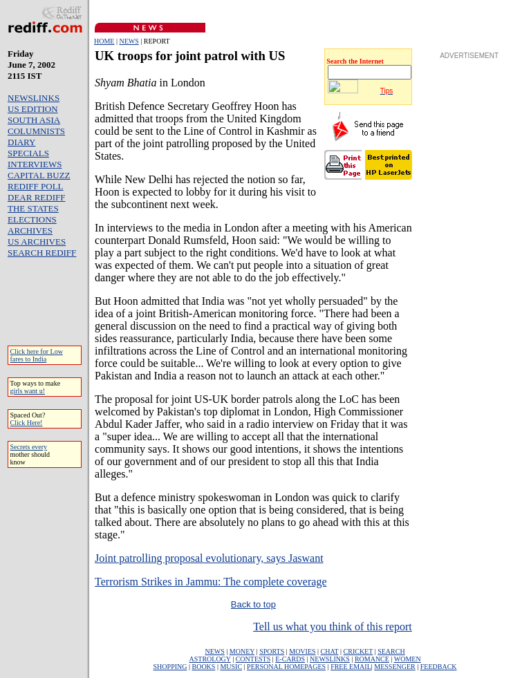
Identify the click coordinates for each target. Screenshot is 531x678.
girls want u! (28, 391)
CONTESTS (253, 659)
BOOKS (203, 666)
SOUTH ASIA (34, 120)
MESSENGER (394, 666)
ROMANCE (372, 659)
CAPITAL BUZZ (39, 175)
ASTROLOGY (209, 659)
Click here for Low (36, 351)
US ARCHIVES (37, 241)
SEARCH (391, 651)
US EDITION (33, 109)
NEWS (128, 41)
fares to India (28, 359)
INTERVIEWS (35, 164)
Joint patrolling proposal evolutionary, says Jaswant (209, 558)
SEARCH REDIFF (42, 252)
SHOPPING (170, 666)
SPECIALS (28, 153)
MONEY (242, 651)
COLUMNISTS (36, 131)
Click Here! (26, 422)
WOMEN (407, 659)
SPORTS (271, 651)
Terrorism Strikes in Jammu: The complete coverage (210, 581)
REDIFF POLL (36, 186)
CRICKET (358, 651)
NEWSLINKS (33, 98)
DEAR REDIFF (36, 197)
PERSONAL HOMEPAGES (286, 666)
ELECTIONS (32, 219)
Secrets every (29, 447)
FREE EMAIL (350, 666)
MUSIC (231, 666)
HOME (104, 41)
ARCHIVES (30, 230)
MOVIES (302, 651)
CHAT (330, 651)
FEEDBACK (438, 666)
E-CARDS (290, 659)
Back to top (253, 604)
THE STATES (33, 208)
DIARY (21, 142)
